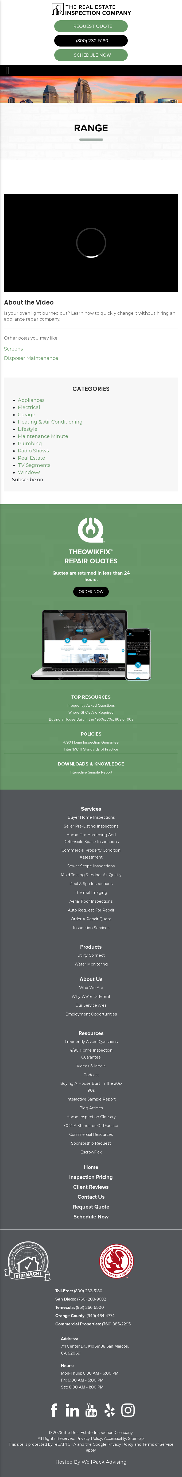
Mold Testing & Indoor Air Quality (91, 874)
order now (91, 591)
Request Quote (92, 25)
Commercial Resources (91, 1134)
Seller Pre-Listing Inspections (91, 825)
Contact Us (91, 1196)
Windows (29, 472)
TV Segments (34, 465)
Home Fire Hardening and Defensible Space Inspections (91, 838)
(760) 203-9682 (80, 1298)
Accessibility (115, 1438)
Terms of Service (157, 1443)
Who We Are (91, 987)
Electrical (29, 407)
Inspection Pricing (91, 1176)
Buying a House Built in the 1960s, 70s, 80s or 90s (91, 719)
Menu (7, 70)
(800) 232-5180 (91, 40)
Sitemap (136, 1438)
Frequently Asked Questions (91, 705)
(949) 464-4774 (85, 1315)
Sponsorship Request (91, 1142)
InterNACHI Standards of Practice (91, 749)
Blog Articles (91, 1107)
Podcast (91, 1074)
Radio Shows (33, 450)
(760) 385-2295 (93, 1323)
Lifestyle (27, 429)
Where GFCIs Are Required (91, 712)
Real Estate (31, 457)
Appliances (31, 400)
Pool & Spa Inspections (91, 883)
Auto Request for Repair (91, 909)
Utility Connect (91, 954)
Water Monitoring (91, 963)
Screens (13, 348)
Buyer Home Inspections (91, 816)
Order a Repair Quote (91, 918)
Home (91, 1166)
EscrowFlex (91, 1151)
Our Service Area (91, 1004)
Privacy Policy (89, 1438)
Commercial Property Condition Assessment (91, 853)
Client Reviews (91, 1186)
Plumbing (30, 443)
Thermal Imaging (91, 892)
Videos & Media (91, 1065)
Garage (26, 414)
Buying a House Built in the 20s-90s (91, 1086)
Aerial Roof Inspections (91, 900)
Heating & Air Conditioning (50, 421)
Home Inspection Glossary (91, 1116)
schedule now (91, 54)
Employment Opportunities (91, 1013)
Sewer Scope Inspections (91, 865)
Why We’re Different (91, 996)
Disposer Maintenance (31, 358)
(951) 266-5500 (79, 1307)
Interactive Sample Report (91, 772)
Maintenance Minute (43, 436)
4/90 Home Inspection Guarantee (91, 742)
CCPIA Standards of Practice (91, 1125)
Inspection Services (91, 927)
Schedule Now (91, 1216)
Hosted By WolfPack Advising (91, 1461)
